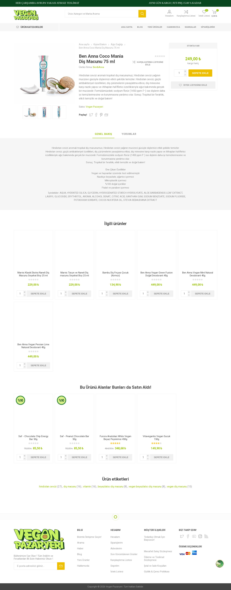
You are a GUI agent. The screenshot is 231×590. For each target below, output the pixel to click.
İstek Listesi (117, 571)
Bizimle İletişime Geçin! (89, 537)
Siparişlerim (117, 542)
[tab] (103, 134)
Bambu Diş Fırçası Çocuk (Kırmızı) (115, 274)
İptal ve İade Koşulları (155, 565)
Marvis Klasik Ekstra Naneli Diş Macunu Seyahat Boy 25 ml (33, 274)
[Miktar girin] (180, 73)
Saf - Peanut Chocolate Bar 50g (74, 438)
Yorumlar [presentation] (129, 134)
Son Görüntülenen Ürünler (124, 554)
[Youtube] (194, 536)
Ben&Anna (98, 67)
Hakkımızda (83, 565)
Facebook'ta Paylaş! (96, 115)
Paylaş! (83, 114)
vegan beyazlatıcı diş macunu (145, 486)
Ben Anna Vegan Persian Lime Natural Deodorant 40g (33, 346)
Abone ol (61, 566)
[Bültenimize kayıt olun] (35, 566)
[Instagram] (200, 536)
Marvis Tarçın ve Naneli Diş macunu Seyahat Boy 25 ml (74, 274)
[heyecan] (181, 536)
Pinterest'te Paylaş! (101, 115)
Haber (80, 548)
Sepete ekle (200, 73)
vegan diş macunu (177, 486)
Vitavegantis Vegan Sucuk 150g (156, 438)
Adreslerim (116, 548)
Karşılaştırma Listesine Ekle (150, 63)
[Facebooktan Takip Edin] (188, 536)
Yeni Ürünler (83, 560)
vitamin (87, 486)
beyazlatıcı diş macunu (110, 486)
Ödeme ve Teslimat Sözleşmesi (154, 558)
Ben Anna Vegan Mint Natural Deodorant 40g (197, 274)
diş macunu (70, 486)
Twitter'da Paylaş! (91, 115)
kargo (191, 63)
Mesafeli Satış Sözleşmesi (158, 551)
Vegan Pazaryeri (94, 106)
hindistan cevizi (48, 486)
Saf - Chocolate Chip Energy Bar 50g (33, 438)
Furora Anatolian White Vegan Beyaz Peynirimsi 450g (115, 438)
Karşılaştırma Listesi (186, 16)
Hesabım (169, 16)
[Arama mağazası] (101, 13)
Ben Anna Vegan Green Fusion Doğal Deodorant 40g (157, 274)
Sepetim (115, 565)
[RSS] (206, 536)
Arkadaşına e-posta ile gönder (106, 115)
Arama (142, 13)
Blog (79, 554)
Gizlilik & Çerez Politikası (156, 571)
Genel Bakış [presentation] (103, 134)
